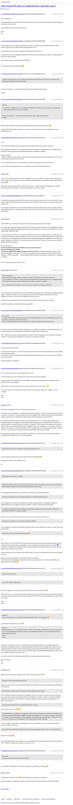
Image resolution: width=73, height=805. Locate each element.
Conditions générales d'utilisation (30, 799)
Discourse (10, 802)
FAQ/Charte (17, 799)
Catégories (9, 799)
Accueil (3, 799)
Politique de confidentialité (48, 799)
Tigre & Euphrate (6, 18)
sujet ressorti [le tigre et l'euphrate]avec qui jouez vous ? (28, 6)
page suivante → (5, 789)
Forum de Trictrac (5, 1)
